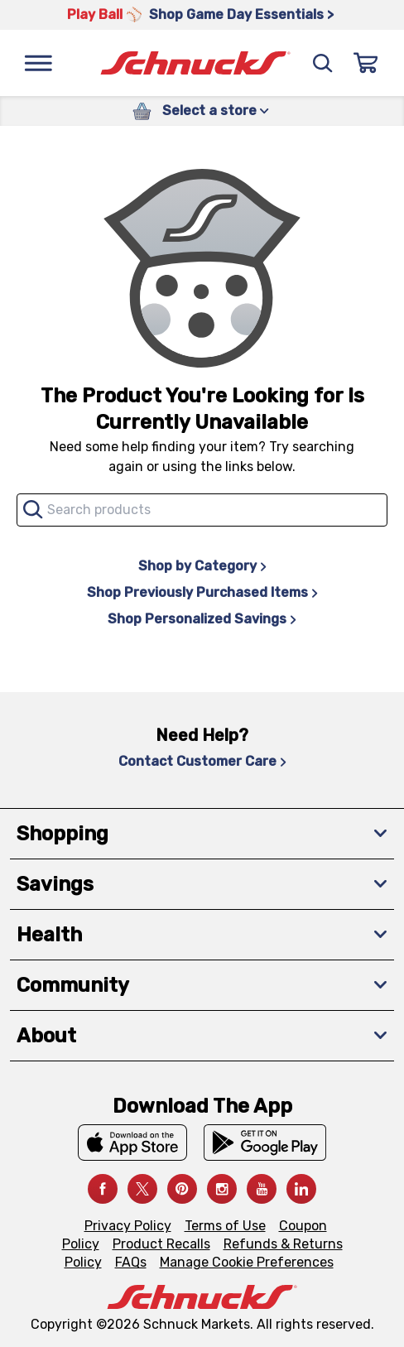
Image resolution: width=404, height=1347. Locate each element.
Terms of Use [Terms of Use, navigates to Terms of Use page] (225, 1226)
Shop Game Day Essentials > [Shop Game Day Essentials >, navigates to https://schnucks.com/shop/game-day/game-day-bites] (241, 14)
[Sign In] (366, 63)
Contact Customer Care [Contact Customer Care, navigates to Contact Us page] (202, 761)
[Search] (323, 63)
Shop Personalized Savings (202, 619)
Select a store (215, 110)
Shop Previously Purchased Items (202, 592)
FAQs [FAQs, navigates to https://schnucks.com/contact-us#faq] (131, 1262)
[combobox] (202, 510)
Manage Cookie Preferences (247, 1262)
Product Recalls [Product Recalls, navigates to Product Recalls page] (161, 1244)
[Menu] (38, 63)
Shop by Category (202, 566)
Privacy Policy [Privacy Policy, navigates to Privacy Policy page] (127, 1226)
